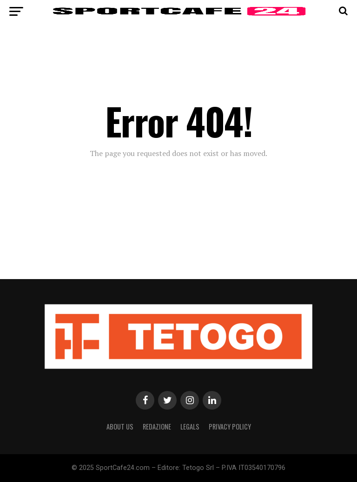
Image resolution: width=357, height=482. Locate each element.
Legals (189, 426)
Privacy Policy (230, 426)
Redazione (157, 426)
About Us (119, 426)
